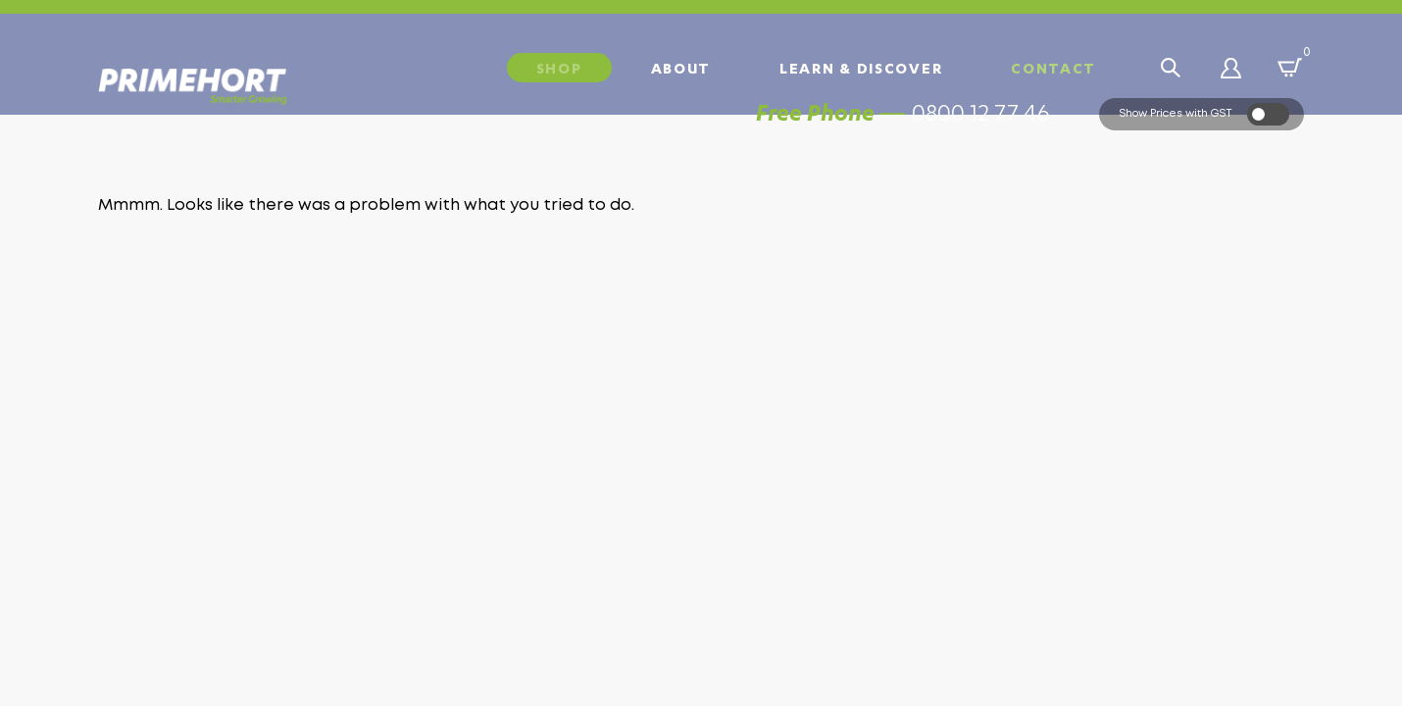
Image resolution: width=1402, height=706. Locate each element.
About (681, 67)
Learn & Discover (860, 67)
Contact (1053, 67)
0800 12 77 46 (981, 142)
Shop (559, 67)
